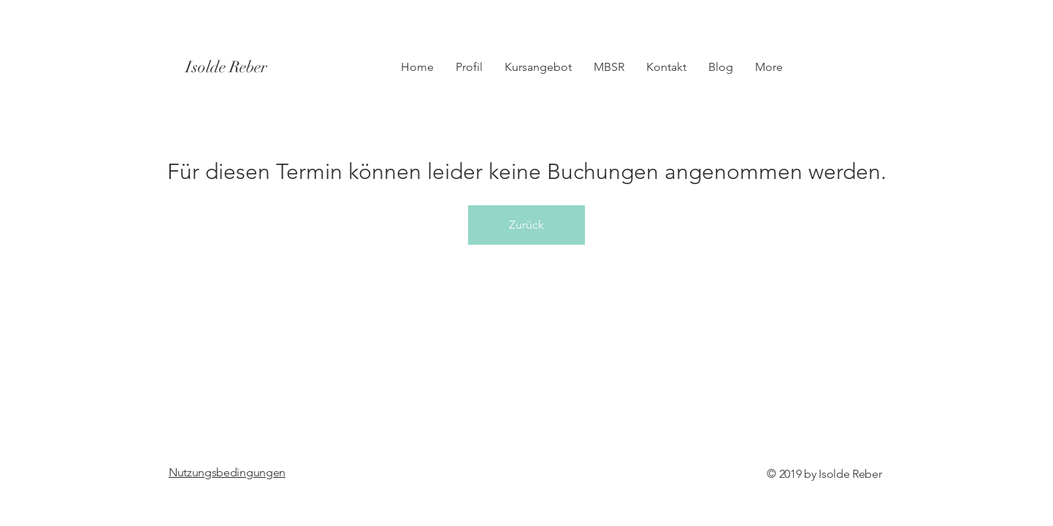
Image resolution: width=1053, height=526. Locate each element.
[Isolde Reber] (249, 67)
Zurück (526, 225)
